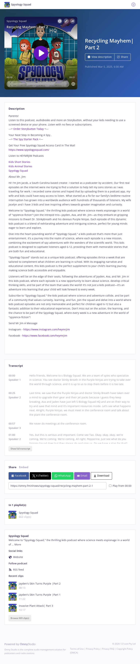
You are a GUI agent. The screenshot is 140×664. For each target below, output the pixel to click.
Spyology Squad (18, 170)
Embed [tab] (23, 467)
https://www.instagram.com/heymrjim (46, 329)
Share (122, 57)
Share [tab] (12, 467)
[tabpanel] (70, 231)
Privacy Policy (93, 648)
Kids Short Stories (19, 162)
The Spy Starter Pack (25, 139)
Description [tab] (17, 109)
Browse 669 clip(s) (20, 618)
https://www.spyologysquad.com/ (29, 149)
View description (100, 57)
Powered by (20, 644)
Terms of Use (77, 648)
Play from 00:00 (120, 485)
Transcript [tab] (16, 366)
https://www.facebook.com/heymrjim (44, 335)
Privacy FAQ (108, 648)
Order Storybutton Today (28, 129)
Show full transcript (20, 448)
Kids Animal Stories (20, 166)
